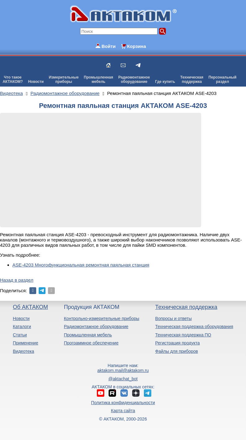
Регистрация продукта (177, 342)
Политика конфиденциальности (123, 402)
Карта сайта (123, 410)
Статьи (20, 334)
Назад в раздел (16, 280)
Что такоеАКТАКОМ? (12, 79)
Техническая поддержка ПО (183, 334)
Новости (36, 81)
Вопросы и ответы (173, 318)
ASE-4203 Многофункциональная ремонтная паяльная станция (80, 264)
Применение (25, 342)
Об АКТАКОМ (30, 307)
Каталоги (22, 326)
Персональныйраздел (222, 79)
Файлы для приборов (176, 351)
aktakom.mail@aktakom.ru (123, 370)
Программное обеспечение (91, 342)
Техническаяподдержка (191, 79)
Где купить (165, 81)
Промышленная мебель (88, 334)
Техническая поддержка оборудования (194, 326)
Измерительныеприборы (64, 79)
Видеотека (23, 351)
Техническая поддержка (186, 307)
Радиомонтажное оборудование (96, 326)
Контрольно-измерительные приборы (101, 318)
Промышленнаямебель (98, 79)
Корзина (136, 46)
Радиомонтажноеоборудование (134, 79)
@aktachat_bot (122, 378)
